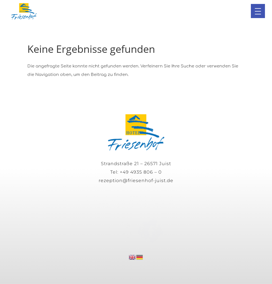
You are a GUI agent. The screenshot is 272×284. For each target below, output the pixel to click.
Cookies (164, 204)
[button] (258, 11)
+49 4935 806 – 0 (141, 172)
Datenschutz (132, 204)
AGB (104, 204)
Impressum (173, 196)
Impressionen (102, 196)
